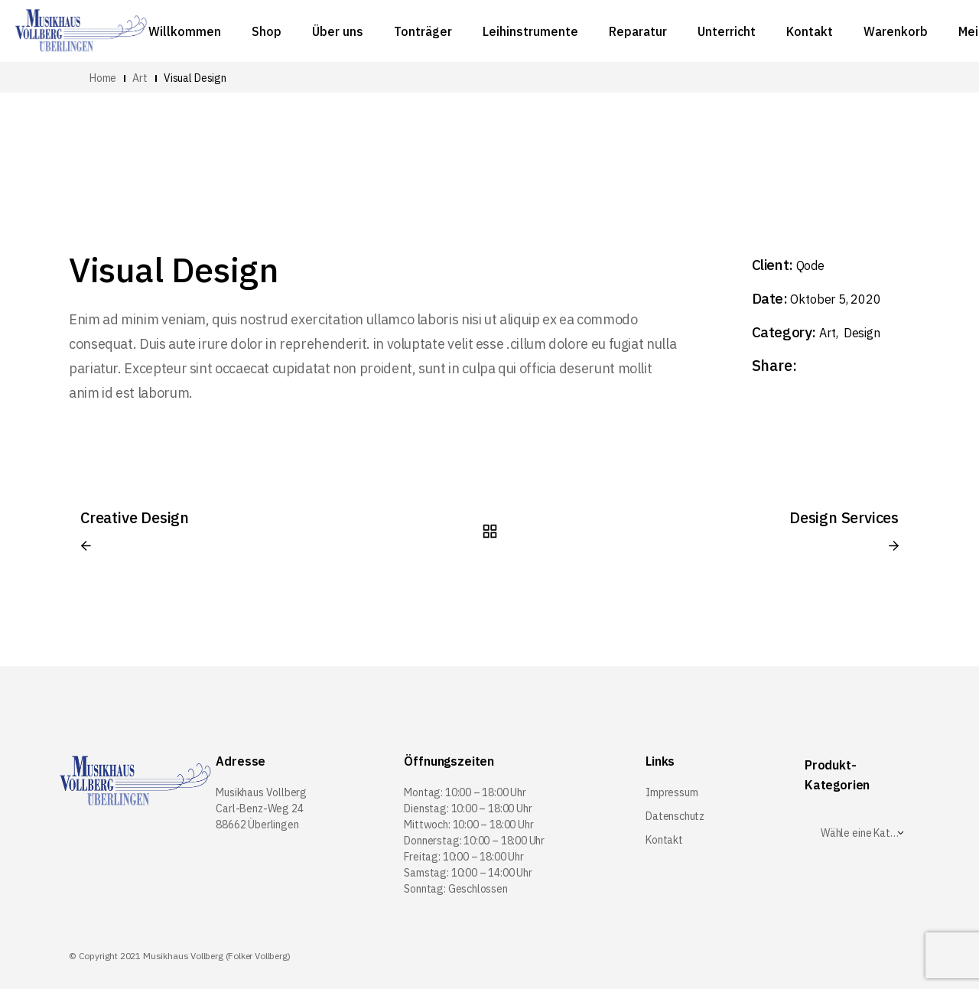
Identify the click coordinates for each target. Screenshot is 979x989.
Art (828, 332)
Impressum (672, 792)
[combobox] (862, 833)
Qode (810, 265)
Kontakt (664, 840)
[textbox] (862, 833)
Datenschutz (675, 816)
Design (862, 332)
